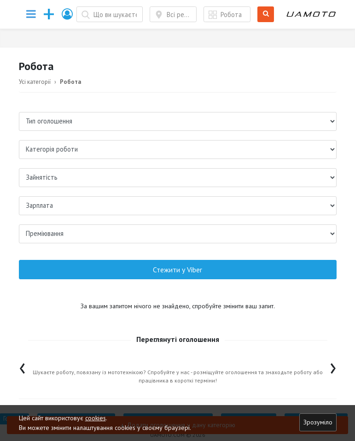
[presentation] (22, 366)
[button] (68, 14)
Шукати (266, 14)
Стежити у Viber (177, 269)
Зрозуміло (317, 422)
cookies (95, 418)
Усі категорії (35, 82)
